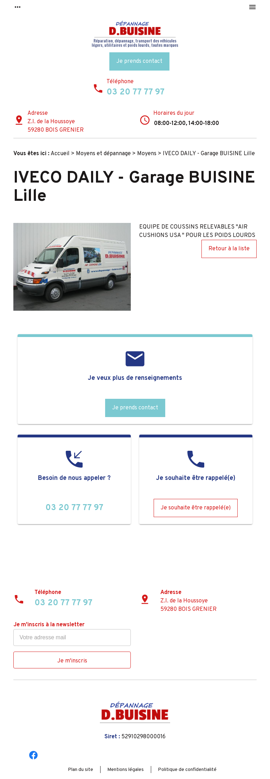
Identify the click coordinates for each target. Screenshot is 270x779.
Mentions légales (125, 770)
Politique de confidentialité (187, 770)
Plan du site (80, 770)
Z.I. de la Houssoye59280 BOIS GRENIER (55, 126)
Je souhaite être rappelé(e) (196, 507)
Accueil (60, 153)
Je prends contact (139, 61)
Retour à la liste (229, 248)
